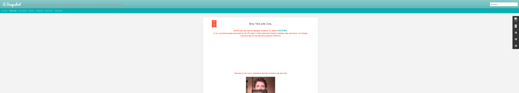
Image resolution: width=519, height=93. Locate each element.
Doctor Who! (282, 31)
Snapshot (49, 10)
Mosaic (32, 10)
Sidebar (39, 10)
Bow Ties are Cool (260, 23)
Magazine (22, 10)
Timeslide (58, 10)
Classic (4, 10)
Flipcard (13, 10)
